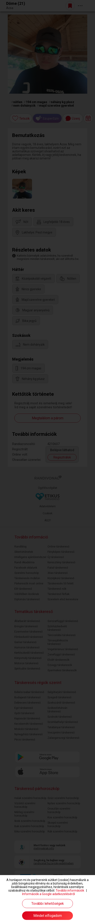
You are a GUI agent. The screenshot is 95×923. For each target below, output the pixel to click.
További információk (70, 890)
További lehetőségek (47, 903)
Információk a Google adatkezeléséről (48, 894)
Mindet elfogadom (47, 916)
